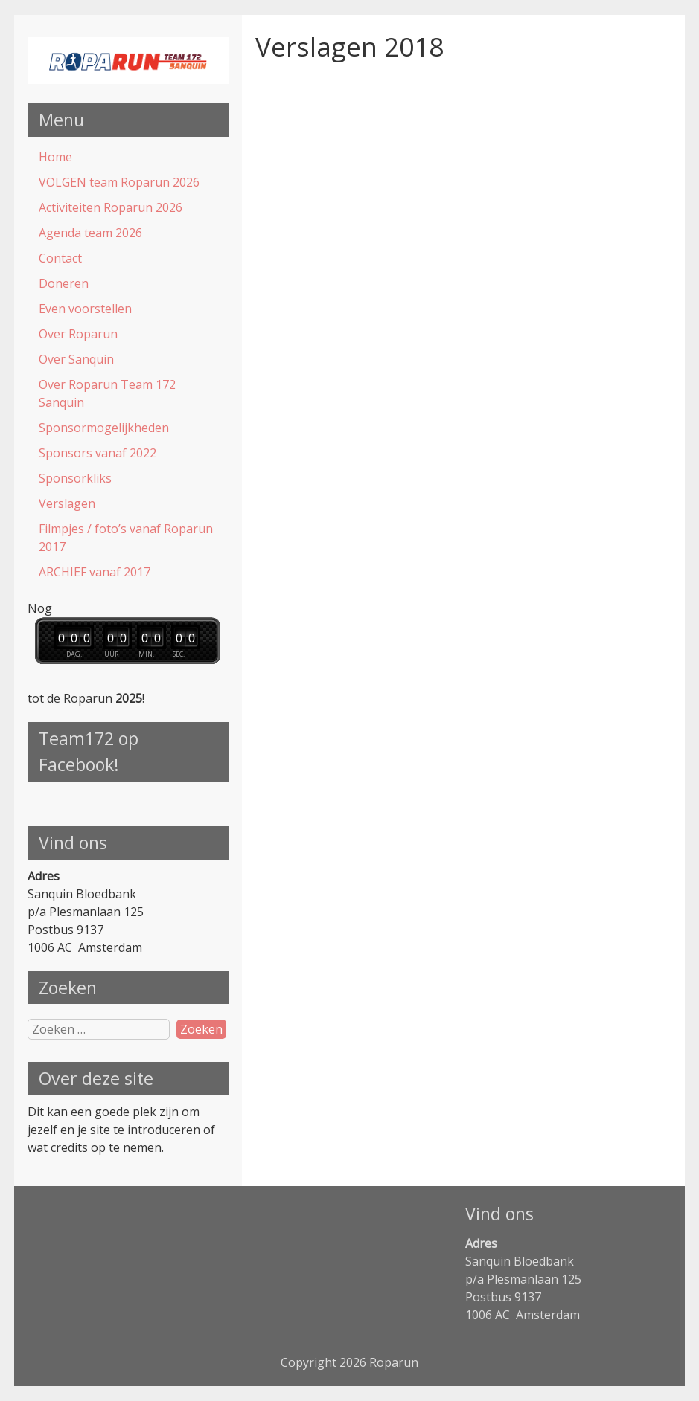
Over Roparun (78, 334)
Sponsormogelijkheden (104, 427)
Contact (60, 258)
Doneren (64, 283)
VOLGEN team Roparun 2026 (119, 182)
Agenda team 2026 (90, 233)
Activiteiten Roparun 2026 (110, 207)
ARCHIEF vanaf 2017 (94, 572)
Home (55, 157)
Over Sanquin (76, 359)
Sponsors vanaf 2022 (97, 453)
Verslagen (67, 503)
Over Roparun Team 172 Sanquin (107, 393)
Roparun (393, 1362)
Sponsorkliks (75, 478)
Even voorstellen (85, 308)
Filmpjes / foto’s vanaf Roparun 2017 (126, 538)
